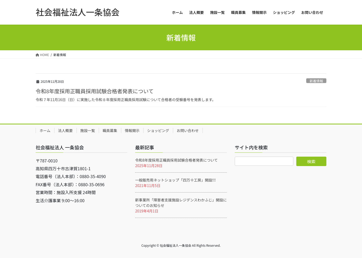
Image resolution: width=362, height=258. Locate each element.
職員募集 (110, 130)
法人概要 (65, 130)
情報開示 (132, 130)
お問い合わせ (188, 130)
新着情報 (316, 80)
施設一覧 (87, 130)
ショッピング (158, 130)
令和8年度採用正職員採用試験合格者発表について (95, 91)
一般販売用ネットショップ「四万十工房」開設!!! (175, 180)
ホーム (45, 130)
